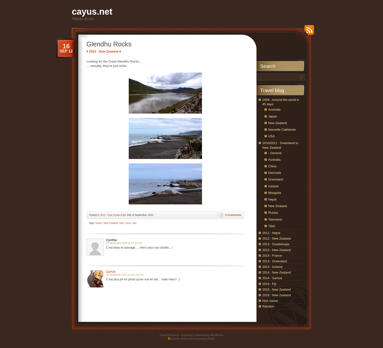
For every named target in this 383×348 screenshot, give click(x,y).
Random (268, 306)
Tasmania (275, 219)
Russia (273, 212)
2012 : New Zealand (103, 51)
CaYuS (110, 272)
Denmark (274, 173)
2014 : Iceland (272, 267)
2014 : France (272, 255)
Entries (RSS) (179, 338)
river (121, 223)
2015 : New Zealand (276, 289)
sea (134, 223)
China (272, 166)
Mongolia (274, 193)
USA (271, 136)
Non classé (270, 301)
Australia (274, 109)
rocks (128, 223)
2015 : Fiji (269, 284)
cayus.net (92, 12)
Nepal (272, 199)
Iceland (273, 186)
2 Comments (233, 214)
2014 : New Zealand (276, 272)
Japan (272, 116)
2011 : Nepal (271, 233)
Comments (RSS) (204, 338)
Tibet (271, 226)
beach (99, 223)
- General (274, 153)
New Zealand (111, 223)
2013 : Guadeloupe (275, 244)
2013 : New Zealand (276, 250)
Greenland (275, 179)
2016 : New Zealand (276, 295)
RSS (308, 32)
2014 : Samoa (272, 278)
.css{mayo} (186, 335)
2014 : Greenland (274, 261)
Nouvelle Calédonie (282, 129)
